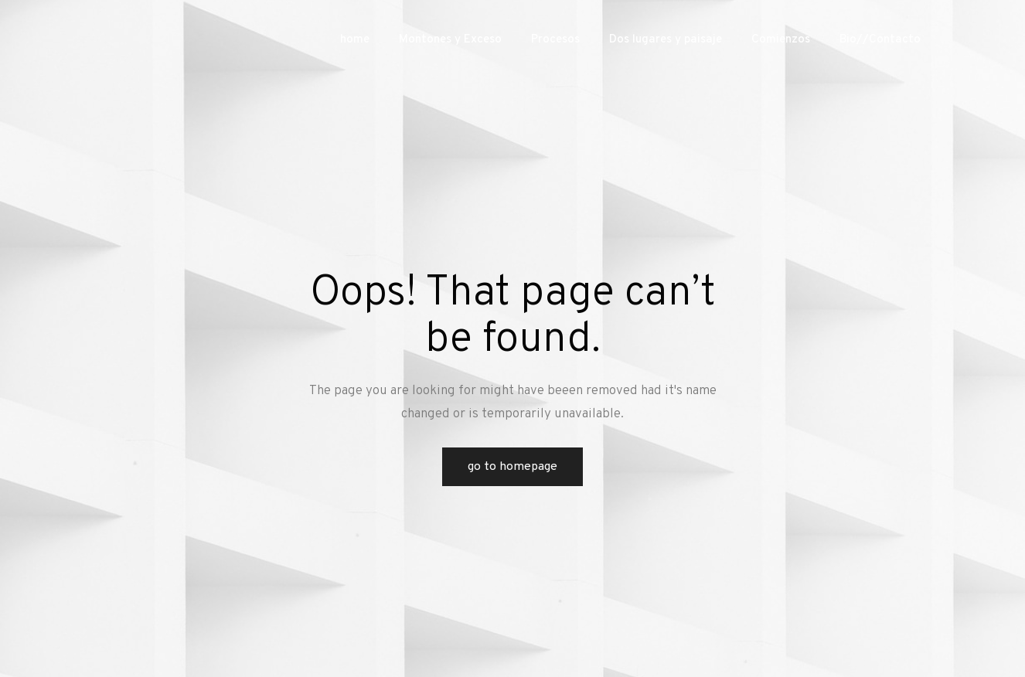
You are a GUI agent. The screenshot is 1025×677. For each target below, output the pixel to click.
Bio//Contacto (880, 39)
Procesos (555, 39)
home (354, 39)
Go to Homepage (512, 467)
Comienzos (780, 39)
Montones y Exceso (450, 39)
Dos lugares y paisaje (665, 39)
